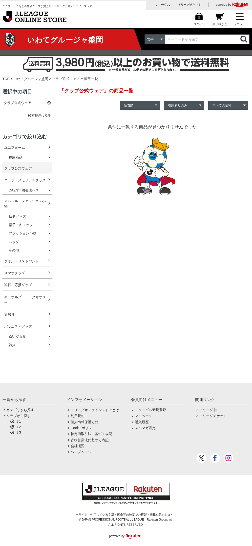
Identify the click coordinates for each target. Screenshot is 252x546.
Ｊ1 (18, 421)
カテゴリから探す (20, 410)
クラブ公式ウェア (18, 168)
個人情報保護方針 (84, 422)
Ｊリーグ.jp (162, 4)
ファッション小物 (22, 233)
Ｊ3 (18, 432)
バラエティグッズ (18, 326)
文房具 (9, 314)
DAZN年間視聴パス (24, 190)
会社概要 (77, 446)
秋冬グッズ (17, 216)
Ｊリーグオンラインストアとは (95, 410)
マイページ (143, 416)
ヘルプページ (81, 452)
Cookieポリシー (83, 428)
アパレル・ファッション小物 (25, 203)
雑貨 (12, 345)
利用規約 (77, 416)
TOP (6, 79)
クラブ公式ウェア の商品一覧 (75, 79)
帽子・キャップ (21, 225)
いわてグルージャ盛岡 (31, 79)
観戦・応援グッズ (18, 285)
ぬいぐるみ (17, 336)
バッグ (14, 242)
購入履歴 (142, 422)
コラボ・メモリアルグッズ (25, 180)
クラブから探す (18, 416)
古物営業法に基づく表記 (90, 440)
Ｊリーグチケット (189, 4)
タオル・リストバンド (21, 261)
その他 (14, 250)
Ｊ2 (18, 427)
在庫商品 (15, 157)
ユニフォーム (14, 147)
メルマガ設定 (145, 428)
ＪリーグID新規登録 (150, 410)
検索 (244, 39)
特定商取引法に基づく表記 (91, 434)
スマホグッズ (14, 273)
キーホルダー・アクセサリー (25, 299)
